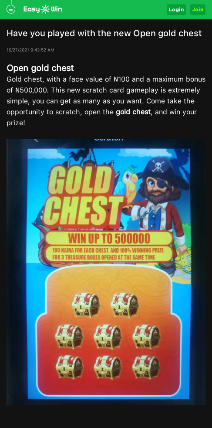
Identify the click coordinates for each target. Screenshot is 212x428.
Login (176, 9)
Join (197, 9)
